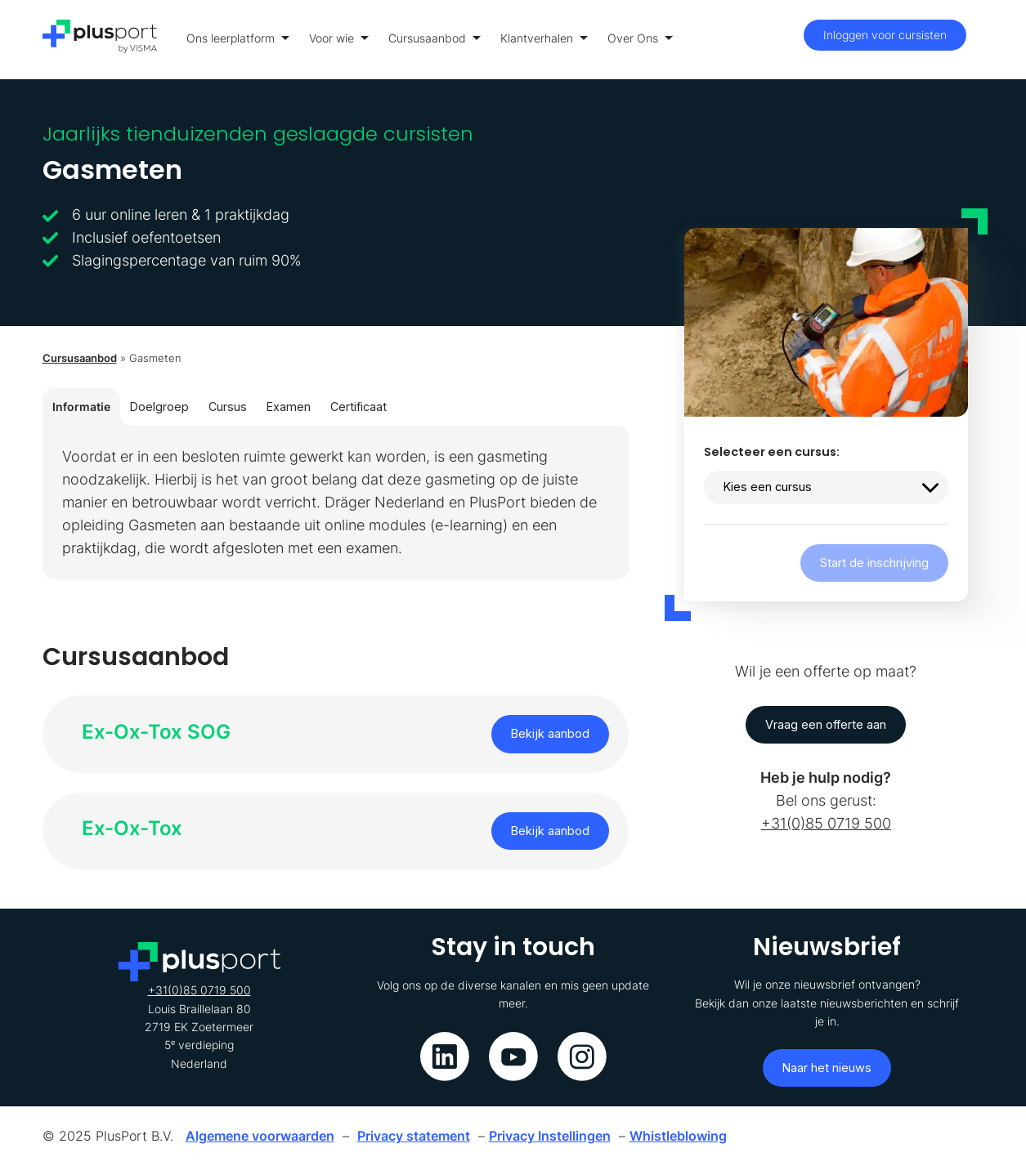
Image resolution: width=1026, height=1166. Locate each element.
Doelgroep (159, 406)
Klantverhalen (544, 38)
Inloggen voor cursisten (885, 35)
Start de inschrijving (874, 563)
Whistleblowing (678, 1136)
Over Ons (640, 38)
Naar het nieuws (826, 1067)
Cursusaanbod (434, 38)
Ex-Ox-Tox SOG (156, 732)
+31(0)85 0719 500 (826, 823)
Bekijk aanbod (550, 733)
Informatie (81, 406)
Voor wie (339, 38)
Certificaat (358, 406)
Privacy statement (413, 1136)
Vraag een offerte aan (825, 724)
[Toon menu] (979, 40)
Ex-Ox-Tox (132, 828)
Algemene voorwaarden (260, 1136)
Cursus (227, 406)
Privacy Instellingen (550, 1136)
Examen (289, 406)
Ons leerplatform (237, 38)
